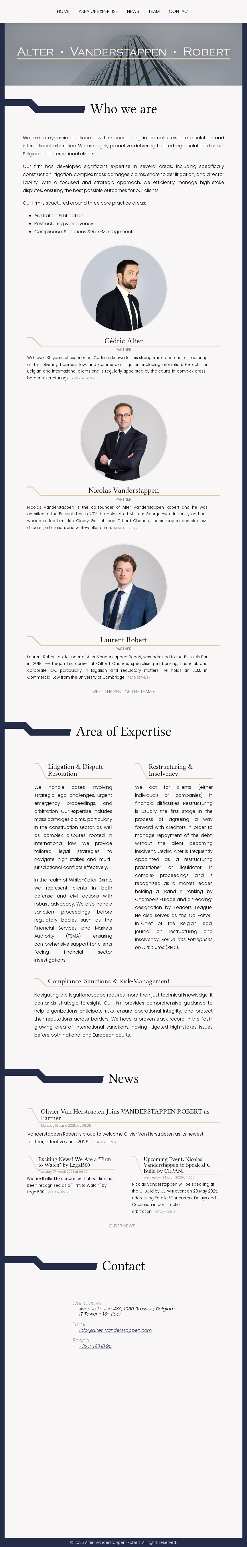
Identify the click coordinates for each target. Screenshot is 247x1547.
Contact (179, 11)
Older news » (124, 1286)
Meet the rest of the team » (123, 718)
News (133, 11)
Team (154, 11)
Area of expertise (98, 11)
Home (63, 11)
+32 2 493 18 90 (95, 1406)
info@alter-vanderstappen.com (115, 1390)
